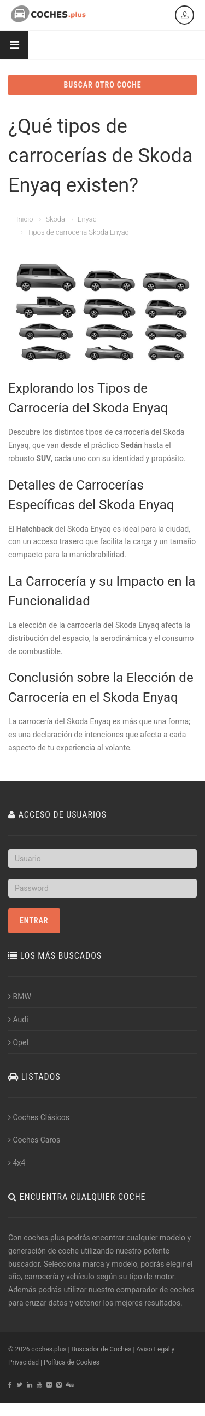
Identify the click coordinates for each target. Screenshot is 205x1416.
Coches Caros (34, 1139)
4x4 (16, 1162)
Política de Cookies (71, 1362)
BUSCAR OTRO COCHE (102, 84)
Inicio (24, 219)
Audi (18, 1019)
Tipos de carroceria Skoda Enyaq (78, 232)
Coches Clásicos (38, 1117)
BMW (19, 996)
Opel (18, 1042)
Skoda (55, 219)
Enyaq (87, 219)
